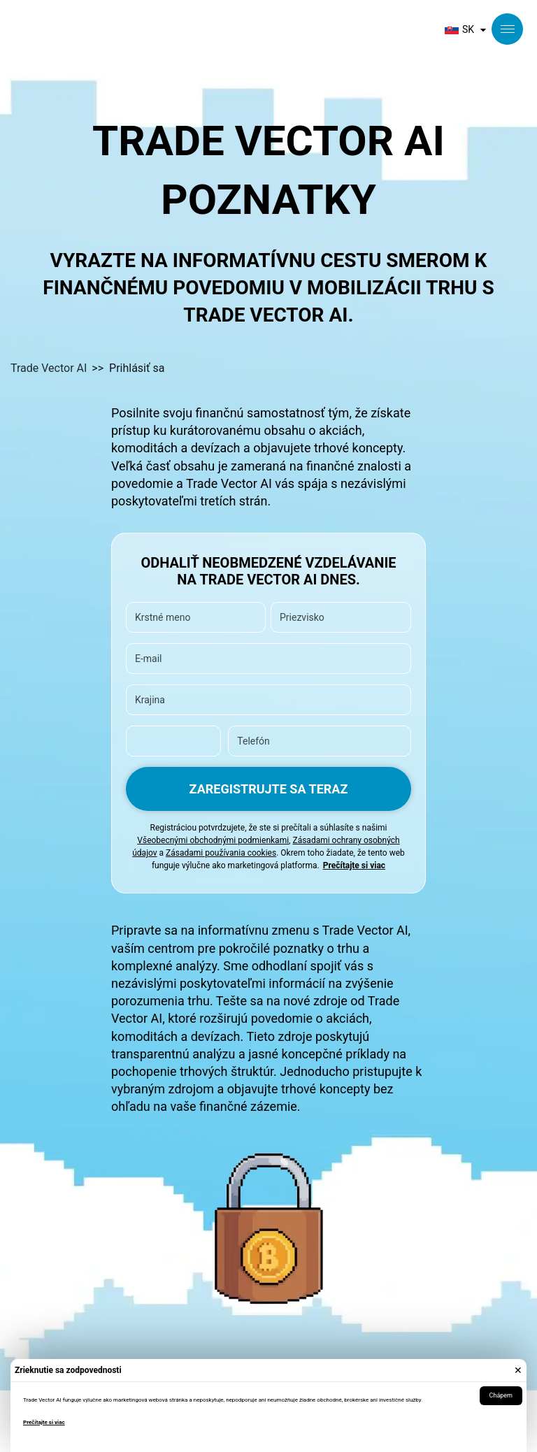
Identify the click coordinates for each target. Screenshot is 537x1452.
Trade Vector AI (48, 368)
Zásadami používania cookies (221, 853)
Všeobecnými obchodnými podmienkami (213, 840)
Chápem (501, 1395)
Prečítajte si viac (44, 1422)
